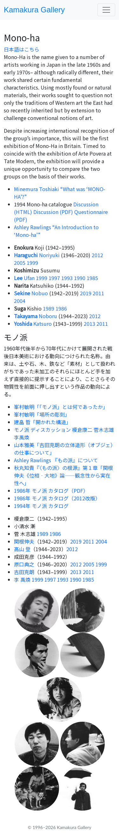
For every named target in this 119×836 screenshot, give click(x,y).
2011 (98, 293)
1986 (61, 308)
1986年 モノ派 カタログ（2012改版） (57, 498)
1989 (48, 308)
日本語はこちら (21, 49)
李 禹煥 (22, 579)
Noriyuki (37, 255)
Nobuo (31, 293)
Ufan (24, 278)
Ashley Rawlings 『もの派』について (56, 460)
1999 (32, 262)
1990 (79, 278)
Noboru (35, 316)
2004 (19, 300)
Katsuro (33, 323)
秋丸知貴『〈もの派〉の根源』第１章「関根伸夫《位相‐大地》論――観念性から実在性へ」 (63, 475)
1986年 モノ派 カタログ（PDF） (51, 490)
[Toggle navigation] (106, 9)
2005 (19, 262)
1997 (54, 278)
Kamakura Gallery (34, 9)
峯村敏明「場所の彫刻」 (42, 414)
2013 (89, 323)
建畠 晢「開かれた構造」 (42, 422)
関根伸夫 (24, 541)
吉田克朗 (24, 572)
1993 (67, 278)
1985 (92, 278)
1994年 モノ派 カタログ (41, 506)
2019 (85, 293)
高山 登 (22, 549)
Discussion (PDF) (53, 212)
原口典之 (24, 564)
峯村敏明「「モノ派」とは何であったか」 (61, 407)
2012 (97, 255)
